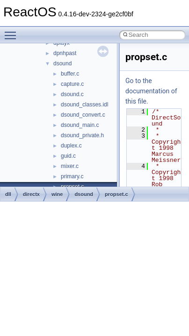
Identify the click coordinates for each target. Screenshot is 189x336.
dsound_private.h (82, 135)
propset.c (116, 194)
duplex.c (71, 145)
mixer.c (70, 166)
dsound (62, 63)
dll (8, 194)
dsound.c (72, 94)
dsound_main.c (80, 125)
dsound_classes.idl (84, 104)
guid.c (68, 156)
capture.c (72, 84)
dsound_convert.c (83, 115)
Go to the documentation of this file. (151, 91)
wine (57, 194)
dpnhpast (64, 53)
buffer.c (70, 73)
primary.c (72, 176)
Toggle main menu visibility (13, 31)
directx (31, 194)
